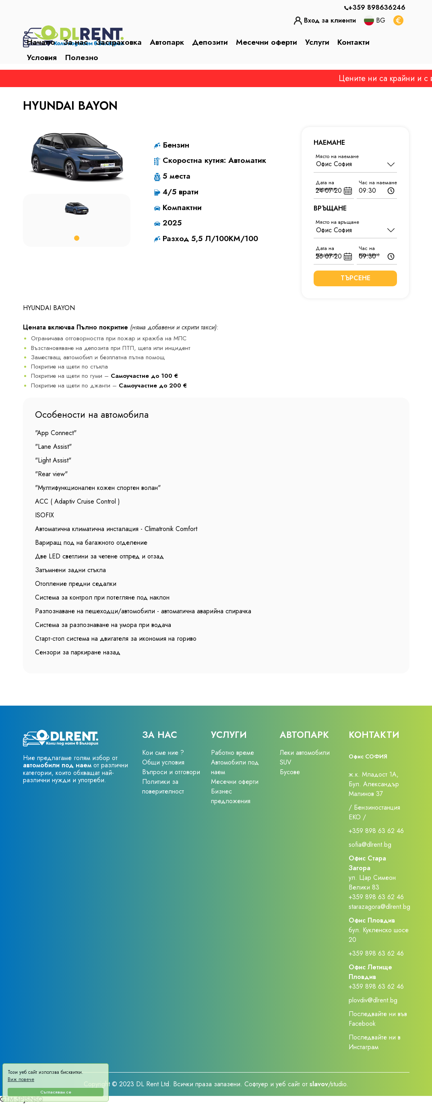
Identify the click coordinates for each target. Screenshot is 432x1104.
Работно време (232, 752)
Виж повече (21, 1079)
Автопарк (167, 42)
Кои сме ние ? (163, 752)
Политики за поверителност (163, 786)
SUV (285, 762)
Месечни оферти (266, 42)
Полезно (81, 57)
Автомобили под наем (235, 767)
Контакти (353, 42)
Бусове (290, 772)
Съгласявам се (55, 1092)
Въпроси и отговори (171, 772)
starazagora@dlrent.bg (379, 906)
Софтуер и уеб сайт (273, 1084)
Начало (41, 42)
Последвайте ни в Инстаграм (375, 1042)
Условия (42, 57)
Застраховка (119, 42)
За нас (75, 42)
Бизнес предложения (230, 796)
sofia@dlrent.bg (371, 844)
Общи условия (163, 762)
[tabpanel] (76, 208)
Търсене (355, 278)
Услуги (317, 42)
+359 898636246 (376, 7)
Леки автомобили (305, 752)
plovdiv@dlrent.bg (373, 1000)
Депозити (210, 42)
